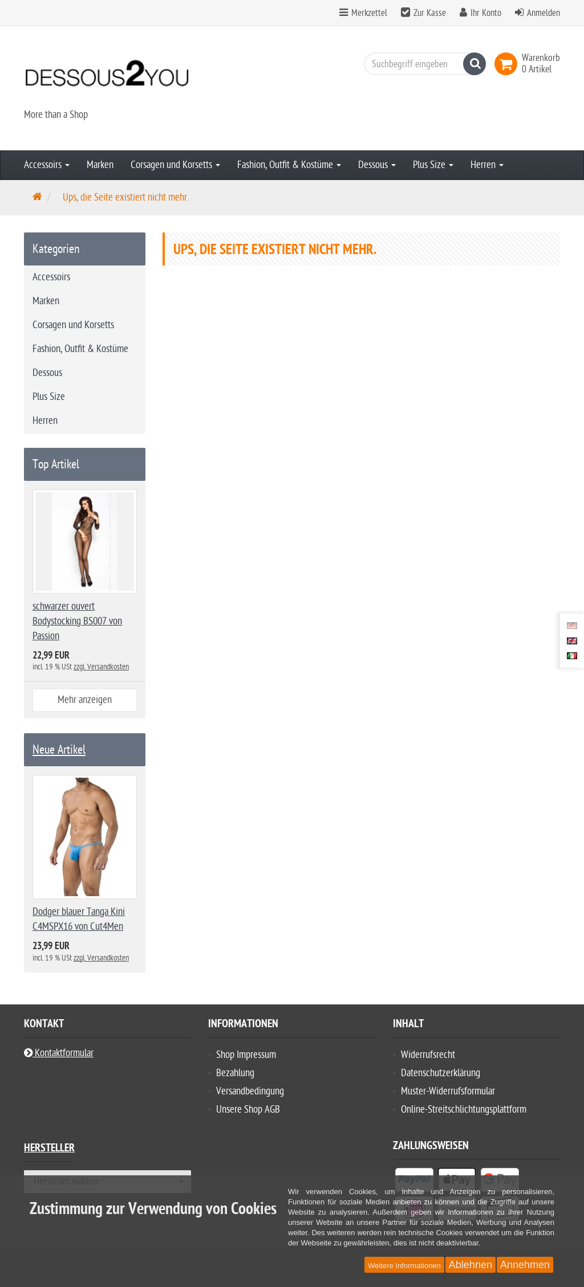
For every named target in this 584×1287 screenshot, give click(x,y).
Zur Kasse (429, 13)
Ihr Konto (486, 13)
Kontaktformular (59, 1053)
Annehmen (525, 1264)
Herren (487, 165)
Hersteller (49, 1149)
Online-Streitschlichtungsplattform (463, 1110)
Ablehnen (470, 1264)
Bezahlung (235, 1073)
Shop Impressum (246, 1055)
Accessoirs (47, 165)
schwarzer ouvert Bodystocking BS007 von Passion (77, 621)
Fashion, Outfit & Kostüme (289, 165)
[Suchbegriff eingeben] (422, 63)
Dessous (377, 165)
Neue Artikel (59, 750)
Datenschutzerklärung (440, 1073)
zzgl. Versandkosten (101, 667)
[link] (508, 63)
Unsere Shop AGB (248, 1110)
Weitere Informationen (404, 1265)
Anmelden (543, 13)
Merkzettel (363, 13)
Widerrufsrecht (428, 1055)
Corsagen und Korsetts (175, 165)
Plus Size (433, 165)
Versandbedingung (250, 1091)
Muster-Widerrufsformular (448, 1091)
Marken (100, 165)
